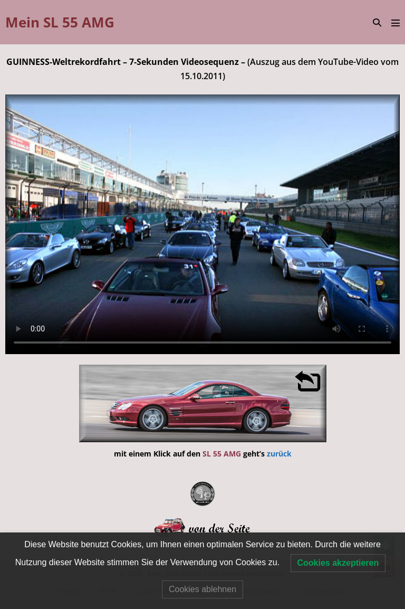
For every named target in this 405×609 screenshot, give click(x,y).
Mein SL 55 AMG (59, 22)
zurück (279, 454)
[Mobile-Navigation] (395, 22)
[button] (377, 22)
